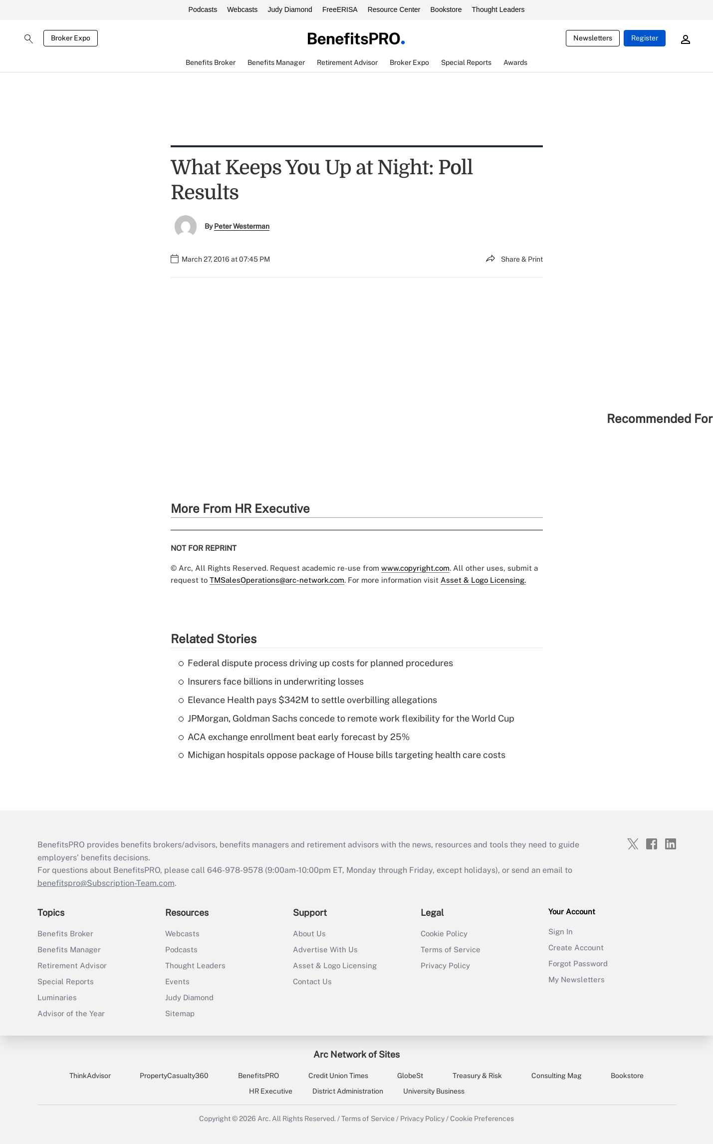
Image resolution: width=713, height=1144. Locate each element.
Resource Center (394, 9)
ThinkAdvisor (90, 1076)
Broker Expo (70, 38)
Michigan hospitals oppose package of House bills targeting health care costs (342, 755)
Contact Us (312, 981)
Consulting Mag (556, 1076)
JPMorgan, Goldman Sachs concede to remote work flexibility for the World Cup (346, 718)
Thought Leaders (498, 9)
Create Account (576, 947)
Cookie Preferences (482, 1119)
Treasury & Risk (477, 1076)
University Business (434, 1091)
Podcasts (203, 9)
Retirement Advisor (72, 965)
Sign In (560, 931)
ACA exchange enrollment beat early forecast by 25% (294, 737)
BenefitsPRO (258, 1076)
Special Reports (65, 981)
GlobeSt (410, 1076)
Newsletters (592, 38)
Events (177, 981)
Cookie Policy (444, 933)
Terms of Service (450, 949)
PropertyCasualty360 (174, 1076)
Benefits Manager (69, 949)
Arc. (263, 1119)
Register (644, 38)
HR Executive (270, 1091)
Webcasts (242, 9)
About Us (309, 933)
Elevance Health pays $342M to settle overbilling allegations (308, 700)
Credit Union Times (338, 1076)
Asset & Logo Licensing (335, 965)
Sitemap (180, 1013)
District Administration (347, 1091)
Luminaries (57, 997)
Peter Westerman (241, 226)
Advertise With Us (325, 949)
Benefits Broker (65, 933)
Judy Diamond (289, 9)
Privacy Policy (445, 965)
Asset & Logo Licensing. (483, 580)
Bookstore (446, 9)
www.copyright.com (415, 568)
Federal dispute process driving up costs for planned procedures (316, 663)
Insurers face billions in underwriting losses (271, 681)
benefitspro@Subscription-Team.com (106, 883)
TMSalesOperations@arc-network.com (277, 580)
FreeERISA (340, 9)
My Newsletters (576, 979)
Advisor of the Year (71, 1013)
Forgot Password (578, 963)
